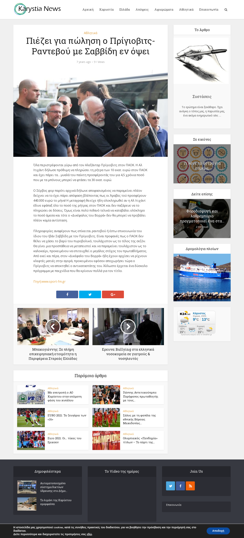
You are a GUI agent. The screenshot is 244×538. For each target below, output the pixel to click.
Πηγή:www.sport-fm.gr (49, 281)
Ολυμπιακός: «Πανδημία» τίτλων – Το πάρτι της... (140, 440)
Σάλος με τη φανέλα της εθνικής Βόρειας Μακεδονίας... (139, 419)
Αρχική (88, 9)
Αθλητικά (186, 9)
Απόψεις (142, 9)
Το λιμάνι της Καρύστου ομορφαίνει (55, 502)
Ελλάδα (124, 9)
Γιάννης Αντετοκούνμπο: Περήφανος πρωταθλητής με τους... (140, 396)
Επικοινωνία (208, 9)
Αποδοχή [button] (218, 531)
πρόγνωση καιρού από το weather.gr (196, 335)
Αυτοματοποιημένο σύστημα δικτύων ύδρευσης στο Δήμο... (53, 487)
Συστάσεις (202, 96)
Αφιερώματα (163, 9)
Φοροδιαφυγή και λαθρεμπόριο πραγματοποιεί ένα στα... (202, 215)
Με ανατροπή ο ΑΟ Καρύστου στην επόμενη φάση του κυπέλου (65, 396)
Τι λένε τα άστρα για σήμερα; (202, 166)
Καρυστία (106, 9)
